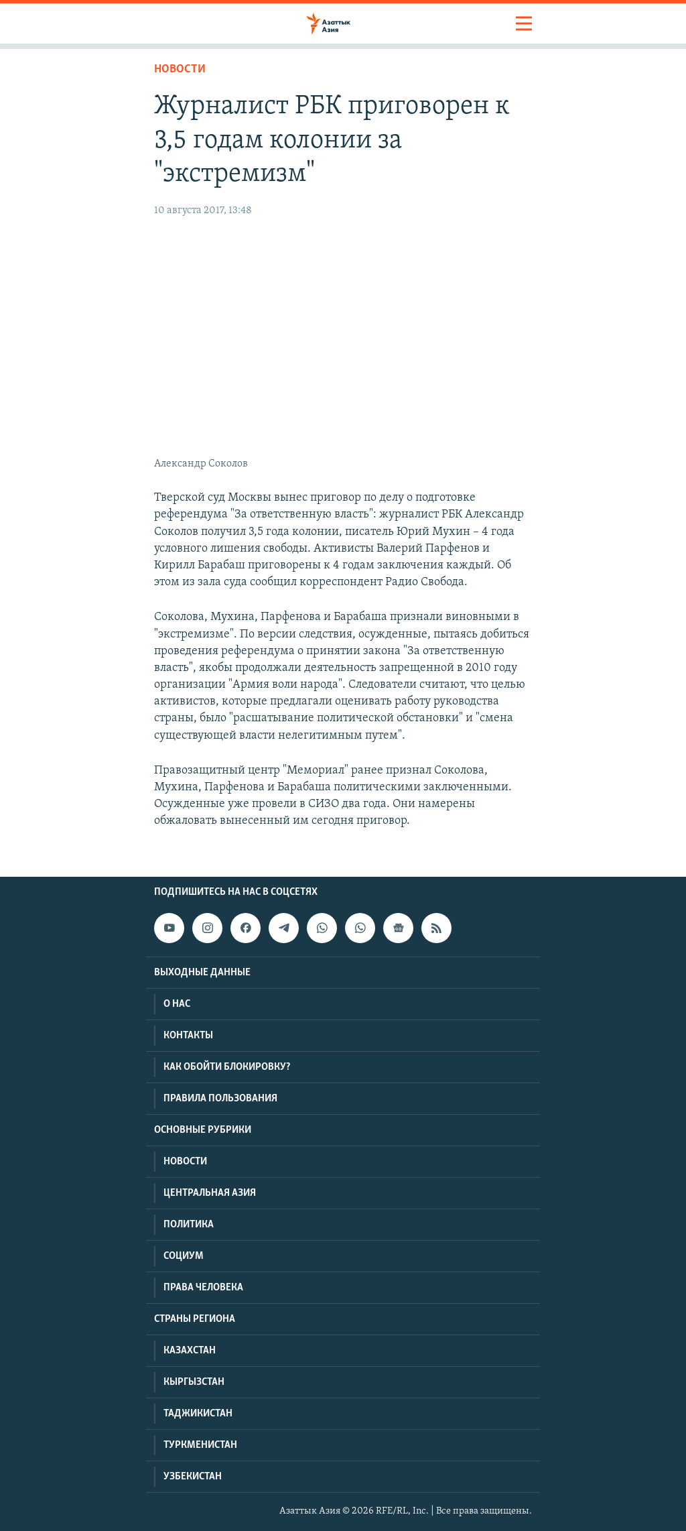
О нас (176, 1004)
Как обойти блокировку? (226, 1067)
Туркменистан (200, 1445)
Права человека (203, 1287)
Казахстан (189, 1350)
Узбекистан (192, 1476)
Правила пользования (220, 1098)
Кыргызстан (193, 1382)
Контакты (188, 1035)
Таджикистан (197, 1413)
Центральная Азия (209, 1193)
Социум (183, 1256)
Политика (188, 1224)
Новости (180, 69)
